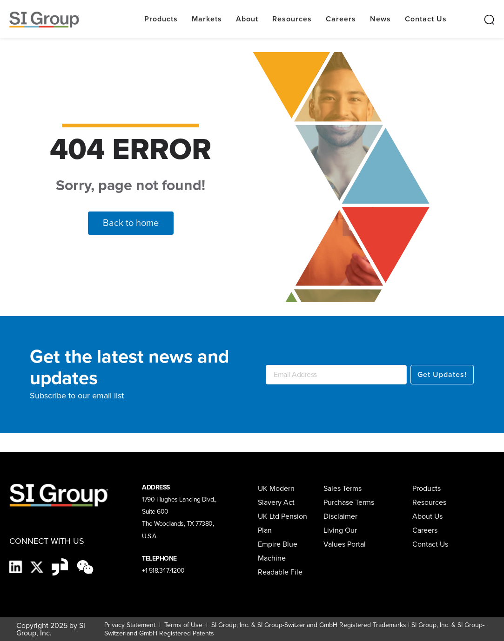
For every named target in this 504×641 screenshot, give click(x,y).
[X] (38, 566)
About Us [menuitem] (427, 516)
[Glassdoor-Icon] (60, 566)
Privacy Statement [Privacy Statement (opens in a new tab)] (129, 625)
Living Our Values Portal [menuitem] (344, 537)
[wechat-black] (85, 566)
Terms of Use (182, 625)
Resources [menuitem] (429, 502)
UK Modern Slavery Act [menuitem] (276, 495)
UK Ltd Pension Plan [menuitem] (282, 523)
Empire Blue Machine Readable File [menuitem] (280, 558)
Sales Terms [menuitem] (342, 488)
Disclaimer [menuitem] (340, 516)
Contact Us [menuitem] (430, 544)
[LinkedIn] (17, 566)
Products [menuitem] (426, 488)
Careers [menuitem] (424, 530)
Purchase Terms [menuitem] (348, 502)
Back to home (131, 223)
